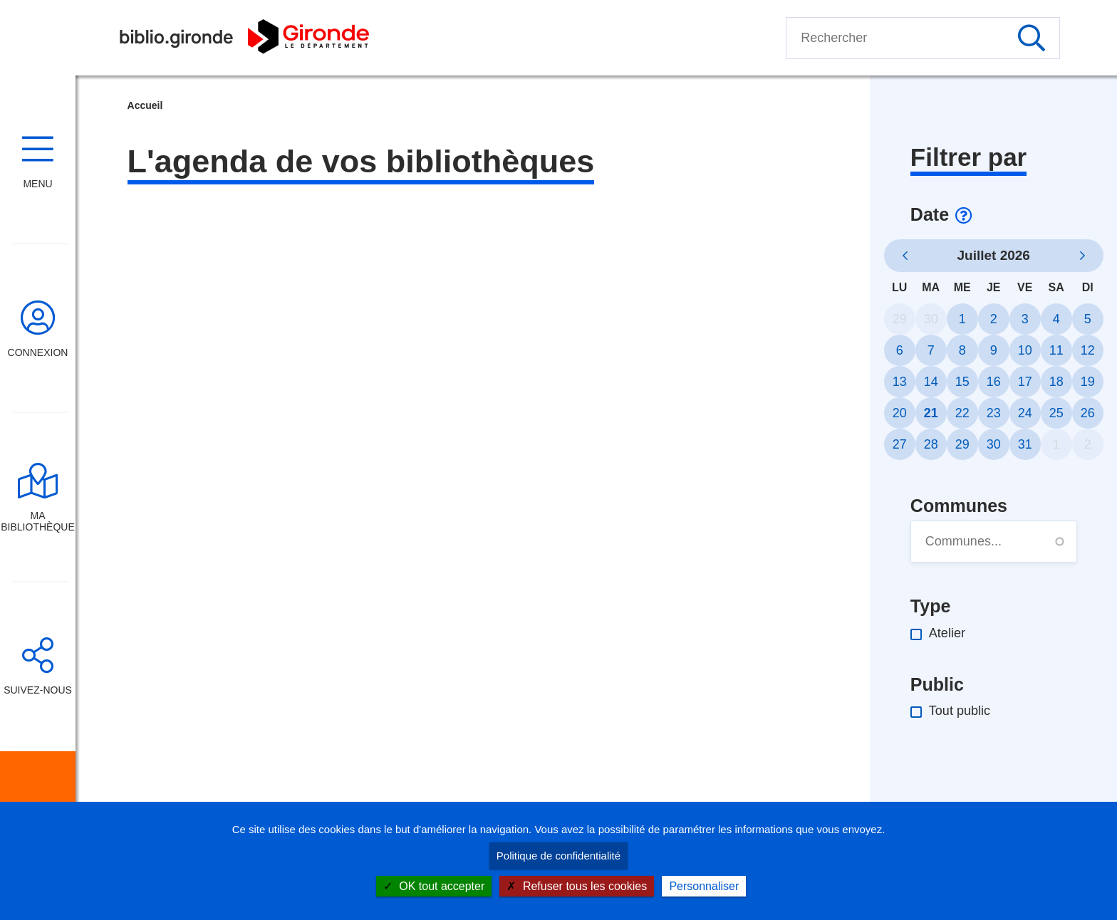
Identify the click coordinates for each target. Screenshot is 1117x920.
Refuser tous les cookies (576, 886)
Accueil (145, 105)
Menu (37, 183)
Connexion (38, 352)
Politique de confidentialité (558, 856)
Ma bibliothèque (37, 521)
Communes (958, 506)
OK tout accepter (434, 886)
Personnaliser (704, 886)
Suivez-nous (38, 690)
